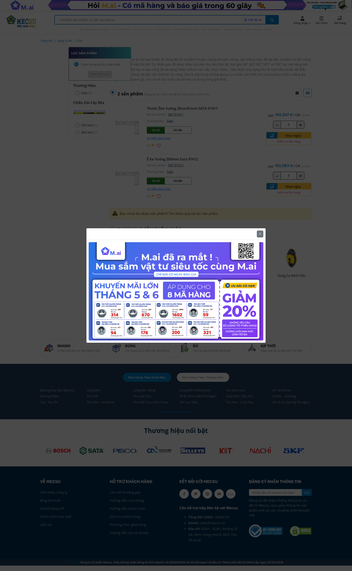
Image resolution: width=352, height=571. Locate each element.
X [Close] (260, 234)
